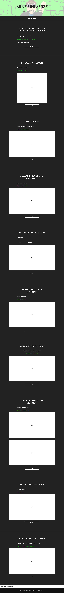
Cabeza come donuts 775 (23, 42)
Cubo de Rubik (32, 122)
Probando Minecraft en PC (32, 539)
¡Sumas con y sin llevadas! (32, 346)
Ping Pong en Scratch (32, 63)
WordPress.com (41, 592)
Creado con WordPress (24, 592)
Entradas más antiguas (5, 588)
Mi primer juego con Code (32, 233)
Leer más (33, 47)
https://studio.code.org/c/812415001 (25, 243)
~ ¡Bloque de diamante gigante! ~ (32, 402)
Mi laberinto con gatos (32, 485)
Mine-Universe (32, 6)
